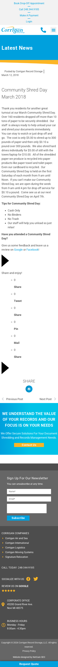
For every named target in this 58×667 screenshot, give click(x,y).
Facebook (32, 249)
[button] (53, 30)
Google (18, 249)
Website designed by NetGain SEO (29, 657)
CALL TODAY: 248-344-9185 (18, 567)
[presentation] (27, 508)
